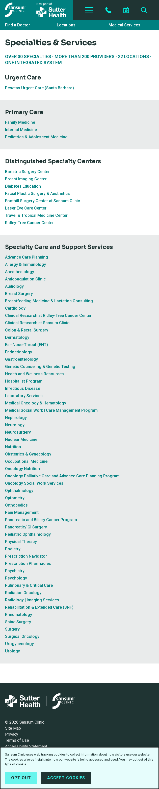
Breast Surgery (19, 293)
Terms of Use (17, 740)
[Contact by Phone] (108, 10)
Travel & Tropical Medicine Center (36, 215)
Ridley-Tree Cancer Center (29, 222)
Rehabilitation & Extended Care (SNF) (39, 607)
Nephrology (16, 417)
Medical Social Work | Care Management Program (51, 410)
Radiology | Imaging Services (32, 600)
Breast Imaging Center (26, 179)
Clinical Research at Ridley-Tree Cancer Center (48, 315)
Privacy (11, 734)
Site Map (13, 728)
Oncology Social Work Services (34, 483)
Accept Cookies (66, 778)
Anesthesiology (19, 271)
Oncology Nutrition (22, 468)
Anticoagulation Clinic (25, 279)
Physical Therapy (21, 541)
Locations (66, 25)
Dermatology (17, 337)
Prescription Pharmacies (28, 563)
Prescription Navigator (26, 556)
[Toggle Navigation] (89, 10)
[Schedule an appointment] (126, 10)
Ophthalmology (19, 490)
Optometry (14, 497)
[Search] (144, 10)
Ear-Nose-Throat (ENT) (26, 344)
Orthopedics (16, 505)
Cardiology (15, 308)
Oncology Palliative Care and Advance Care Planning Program (62, 476)
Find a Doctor (17, 25)
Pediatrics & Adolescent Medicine (36, 137)
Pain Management (22, 512)
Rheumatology (18, 614)
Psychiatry (14, 570)
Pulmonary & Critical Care (29, 585)
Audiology (14, 286)
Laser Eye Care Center (25, 208)
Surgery (12, 629)
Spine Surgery (18, 621)
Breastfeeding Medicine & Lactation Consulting (49, 301)
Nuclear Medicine (21, 439)
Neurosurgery (18, 432)
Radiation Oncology (23, 592)
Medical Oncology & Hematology (35, 403)
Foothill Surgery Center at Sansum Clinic (42, 200)
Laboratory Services (24, 395)
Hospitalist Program (23, 381)
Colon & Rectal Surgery (26, 330)
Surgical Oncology (22, 636)
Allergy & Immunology (25, 264)
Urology (12, 651)
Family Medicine (20, 122)
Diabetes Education (23, 186)
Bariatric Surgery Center (27, 171)
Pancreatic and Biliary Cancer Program (41, 519)
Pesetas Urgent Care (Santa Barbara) (39, 88)
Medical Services (124, 25)
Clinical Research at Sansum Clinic (37, 322)
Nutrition (13, 446)
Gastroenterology (21, 359)
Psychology (16, 578)
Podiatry (12, 549)
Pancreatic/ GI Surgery (26, 527)
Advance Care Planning (26, 257)
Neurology (14, 425)
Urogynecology (19, 643)
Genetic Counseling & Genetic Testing (40, 366)
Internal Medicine (21, 129)
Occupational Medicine (26, 461)
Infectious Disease (22, 388)
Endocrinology (18, 352)
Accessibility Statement (26, 746)
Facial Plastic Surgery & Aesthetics (37, 193)
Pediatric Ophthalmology (28, 534)
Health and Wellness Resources (34, 373)
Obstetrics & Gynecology (28, 454)
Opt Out (21, 778)
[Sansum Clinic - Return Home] (36, 10)
